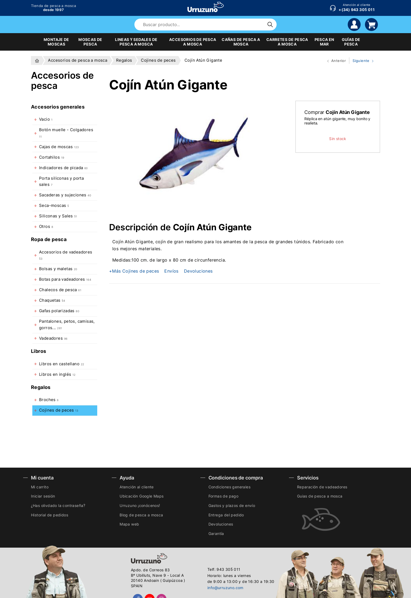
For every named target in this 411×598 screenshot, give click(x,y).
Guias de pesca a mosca (320, 496)
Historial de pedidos (49, 515)
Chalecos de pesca (60, 289)
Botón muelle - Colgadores (66, 132)
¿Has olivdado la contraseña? (58, 505)
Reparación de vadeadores (322, 487)
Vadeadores (53, 338)
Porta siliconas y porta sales (61, 181)
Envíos (171, 271)
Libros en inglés (57, 374)
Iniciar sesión (43, 496)
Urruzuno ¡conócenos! (140, 505)
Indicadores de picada (63, 167)
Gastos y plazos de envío (231, 505)
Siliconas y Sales (58, 216)
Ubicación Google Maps (141, 496)
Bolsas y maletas (58, 268)
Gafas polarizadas (59, 310)
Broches (49, 399)
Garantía (216, 533)
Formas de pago (223, 496)
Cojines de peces (58, 410)
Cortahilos (51, 157)
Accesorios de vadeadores (65, 255)
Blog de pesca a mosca (141, 515)
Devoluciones (198, 271)
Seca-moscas (54, 205)
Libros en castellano (61, 363)
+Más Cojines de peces (134, 271)
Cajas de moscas (59, 146)
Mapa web (129, 524)
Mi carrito (39, 487)
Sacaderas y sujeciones (65, 195)
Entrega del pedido (226, 515)
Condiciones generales (229, 487)
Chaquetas (52, 300)
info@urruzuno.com (225, 587)
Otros (46, 226)
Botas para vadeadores (65, 279)
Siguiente (362, 61)
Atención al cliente (137, 487)
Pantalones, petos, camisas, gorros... (67, 324)
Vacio (46, 119)
